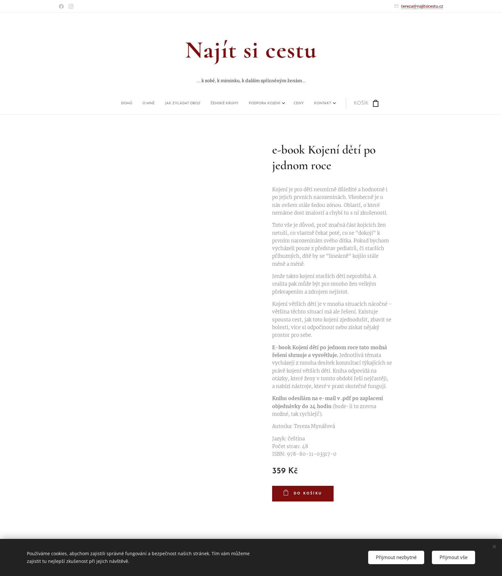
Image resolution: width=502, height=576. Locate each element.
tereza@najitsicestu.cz (422, 6)
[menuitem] (196, 104)
